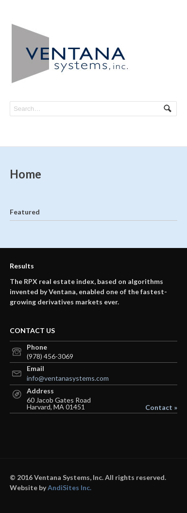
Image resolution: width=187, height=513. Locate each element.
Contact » (161, 407)
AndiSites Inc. (69, 487)
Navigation (166, 28)
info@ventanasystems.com (68, 378)
